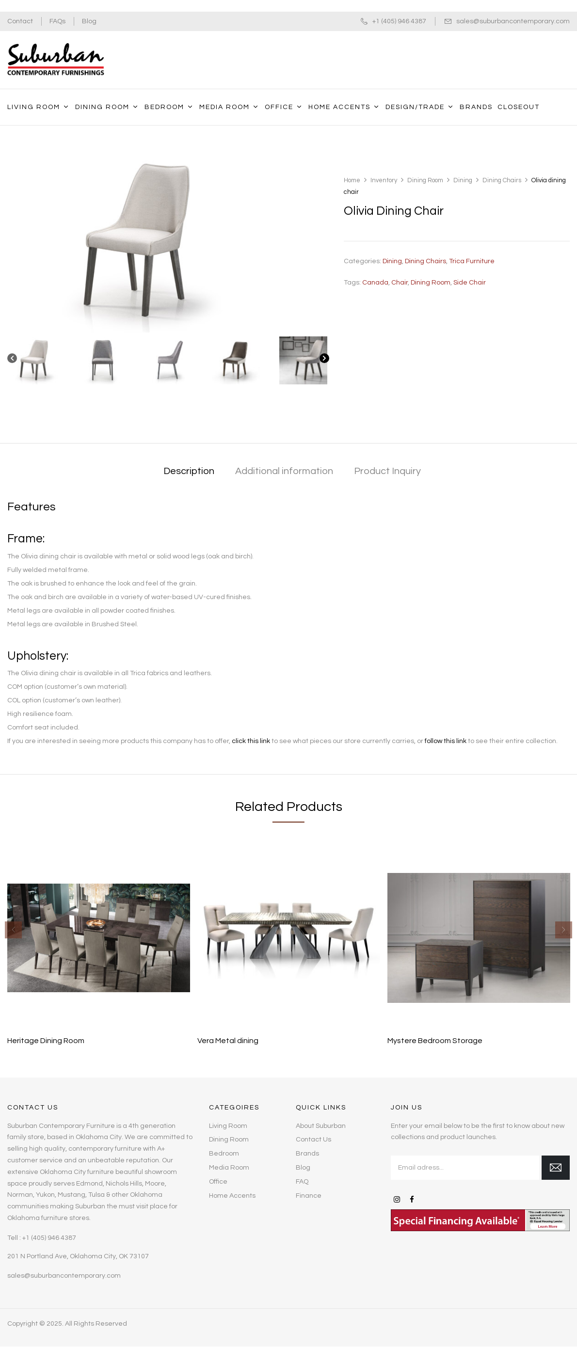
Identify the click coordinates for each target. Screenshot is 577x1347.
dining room (430, 282)
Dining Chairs (501, 180)
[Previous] (12, 360)
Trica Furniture (472, 261)
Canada (375, 282)
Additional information (284, 471)
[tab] (188, 472)
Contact (20, 21)
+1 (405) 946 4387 (399, 21)
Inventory (383, 180)
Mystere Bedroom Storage (434, 1041)
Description (188, 471)
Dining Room (425, 180)
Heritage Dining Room (45, 1041)
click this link (251, 741)
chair (399, 282)
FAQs (57, 21)
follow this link (445, 741)
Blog (89, 21)
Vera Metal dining (227, 1041)
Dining (462, 180)
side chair (469, 282)
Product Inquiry (387, 471)
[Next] (324, 360)
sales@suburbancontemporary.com (513, 21)
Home (352, 180)
